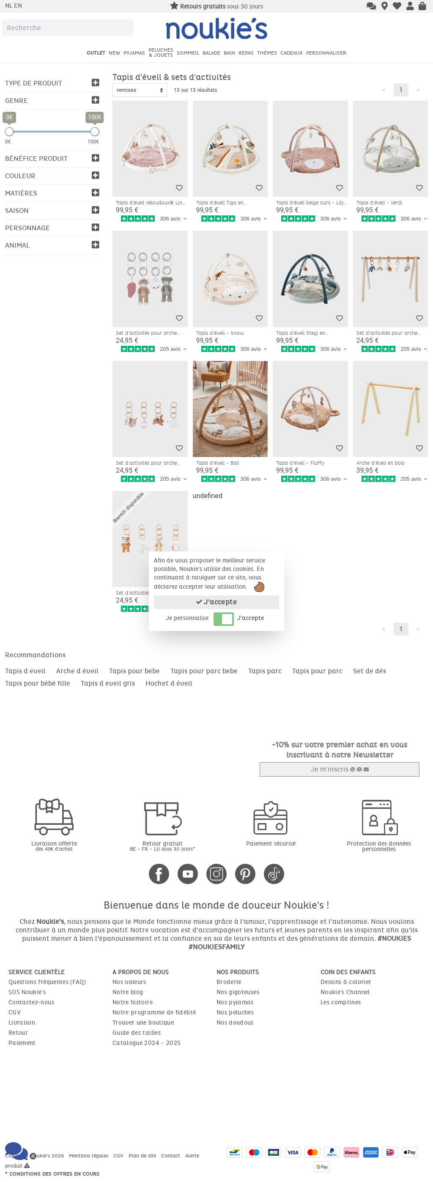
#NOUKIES (394, 938)
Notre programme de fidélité (154, 1012)
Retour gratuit (162, 845)
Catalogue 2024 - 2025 (146, 1042)
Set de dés (369, 671)
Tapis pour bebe (134, 671)
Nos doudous (235, 1022)
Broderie (228, 981)
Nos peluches (235, 1012)
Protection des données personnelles (379, 846)
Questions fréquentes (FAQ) (47, 981)
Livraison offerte (54, 845)
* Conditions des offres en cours (52, 1173)
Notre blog (127, 991)
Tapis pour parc (317, 671)
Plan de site (143, 1155)
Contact (171, 1155)
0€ (8, 142)
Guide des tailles (136, 1032)
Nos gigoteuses (237, 991)
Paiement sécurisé (271, 843)
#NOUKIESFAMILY (216, 946)
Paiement (22, 1042)
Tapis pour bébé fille (37, 683)
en (18, 5)
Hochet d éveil (168, 683)
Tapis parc (265, 671)
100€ (93, 142)
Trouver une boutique (143, 1022)
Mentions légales (89, 1155)
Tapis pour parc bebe (204, 671)
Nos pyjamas (235, 1002)
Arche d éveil (77, 671)
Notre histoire (132, 1002)
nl (9, 5)
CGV (14, 1012)
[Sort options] (139, 90)
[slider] (9, 131)
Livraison (21, 1022)
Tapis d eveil (25, 671)
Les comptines (341, 1002)
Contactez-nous (31, 1002)
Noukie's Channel (345, 991)
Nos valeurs (129, 981)
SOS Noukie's (27, 991)
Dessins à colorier (346, 981)
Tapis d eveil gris (108, 683)
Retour (18, 1032)
